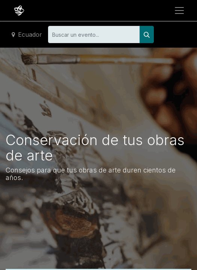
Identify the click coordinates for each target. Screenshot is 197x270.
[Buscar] (147, 34)
